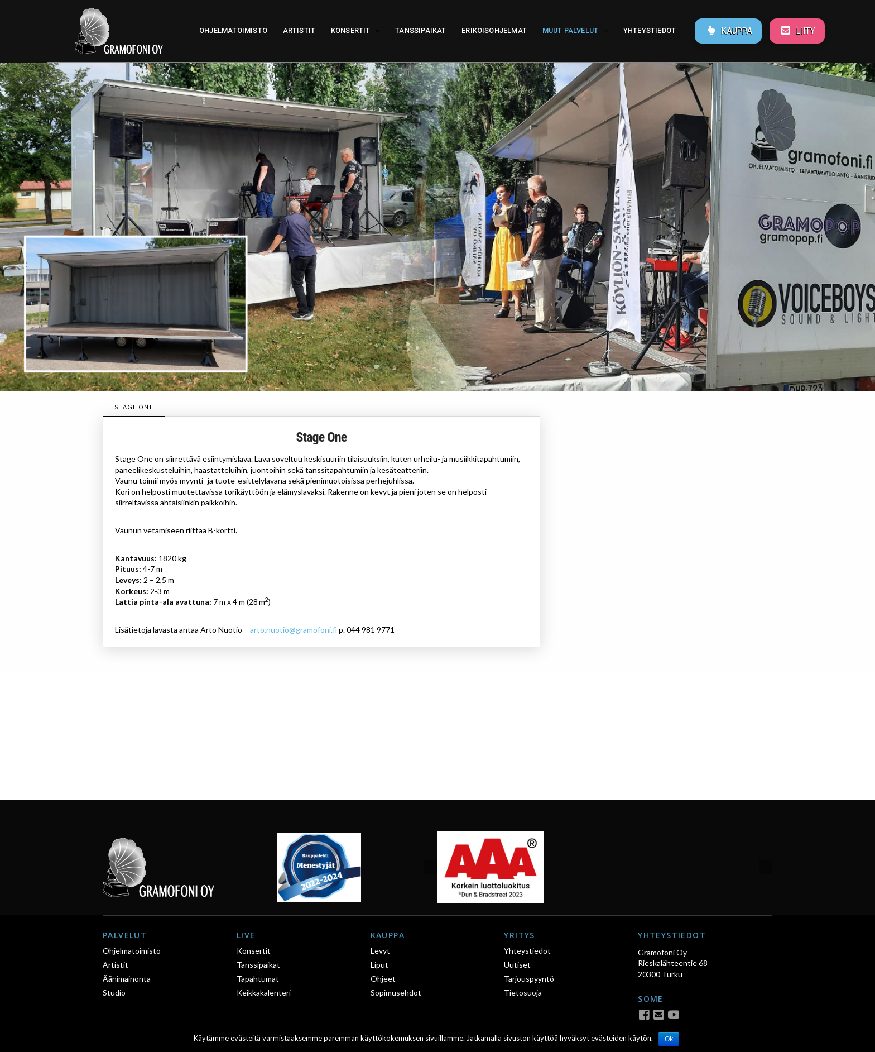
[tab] (134, 407)
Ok (669, 1039)
